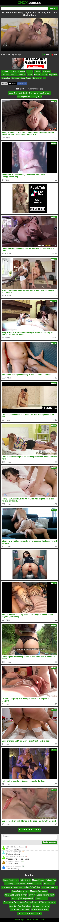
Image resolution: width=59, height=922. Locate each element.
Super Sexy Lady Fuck (18, 93)
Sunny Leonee (41, 899)
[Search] (24, 8)
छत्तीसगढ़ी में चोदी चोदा (32, 887)
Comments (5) (35, 89)
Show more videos (29, 829)
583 (46, 55)
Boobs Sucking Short (45, 895)
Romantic (46, 71)
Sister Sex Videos (34, 884)
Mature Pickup (38, 880)
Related (20, 89)
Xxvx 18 (12, 906)
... (44, 78)
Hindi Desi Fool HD (49, 887)
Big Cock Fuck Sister (41, 906)
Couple (30, 71)
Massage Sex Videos (38, 891)
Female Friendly (40, 75)
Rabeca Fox (51, 880)
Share (4, 84)
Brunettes (6, 78)
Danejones (37, 78)
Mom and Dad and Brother (16, 895)
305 (54, 55)
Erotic (30, 75)
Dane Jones (26, 78)
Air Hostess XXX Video (20, 910)
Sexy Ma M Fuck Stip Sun (39, 93)
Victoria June (49, 884)
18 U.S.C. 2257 (39, 920)
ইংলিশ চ (32, 895)
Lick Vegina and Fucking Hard (29, 97)
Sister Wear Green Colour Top (16, 902)
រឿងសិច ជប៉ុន (25, 880)
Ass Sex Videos (24, 906)
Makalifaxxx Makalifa (39, 910)
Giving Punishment (11, 880)
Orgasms (53, 75)
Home (16, 920)
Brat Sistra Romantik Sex (12, 887)
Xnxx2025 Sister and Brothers (29, 913)
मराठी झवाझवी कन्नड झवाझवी (15, 884)
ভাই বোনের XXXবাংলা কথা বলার (42, 902)
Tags (22, 920)
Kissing (37, 71)
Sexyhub (15, 78)
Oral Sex (5, 75)
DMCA (28, 920)
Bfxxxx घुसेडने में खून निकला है (22, 899)
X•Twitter (12, 84)
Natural (14, 75)
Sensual (22, 75)
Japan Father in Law (20, 891)
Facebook (22, 84)
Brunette (21, 71)
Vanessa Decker (9, 71)
